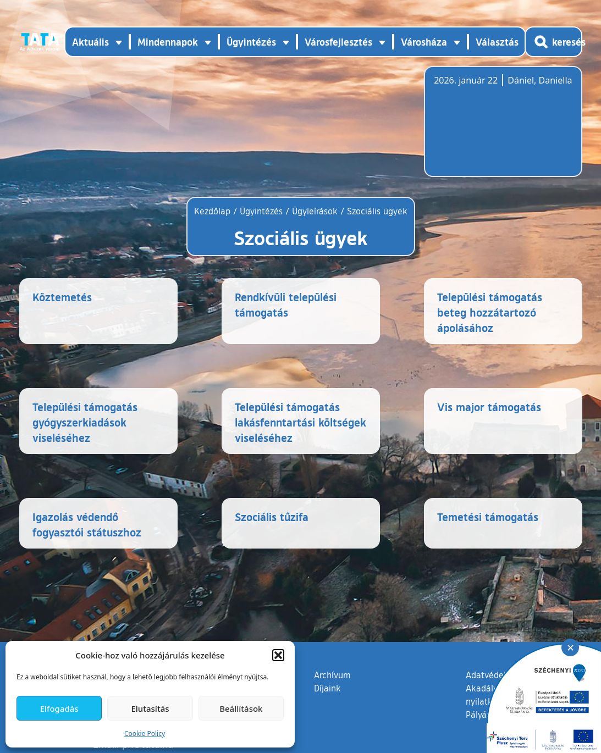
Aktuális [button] (90, 41)
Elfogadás (59, 708)
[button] (278, 655)
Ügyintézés (261, 211)
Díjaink (327, 688)
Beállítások (240, 708)
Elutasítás (150, 708)
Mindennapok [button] (167, 41)
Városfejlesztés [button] (338, 41)
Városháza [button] (424, 41)
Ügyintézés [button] (251, 41)
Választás (497, 41)
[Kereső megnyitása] (553, 41)
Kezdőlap (213, 211)
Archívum (332, 674)
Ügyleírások (315, 211)
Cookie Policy (144, 733)
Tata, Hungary (495, 128)
